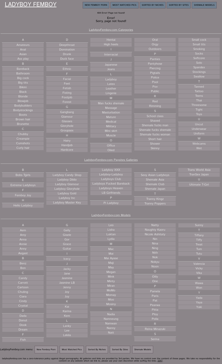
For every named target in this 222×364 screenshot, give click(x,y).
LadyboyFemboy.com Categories (111, 30)
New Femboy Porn (96, 5)
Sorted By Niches (153, 5)
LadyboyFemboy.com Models (111, 215)
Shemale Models (204, 5)
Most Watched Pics (124, 5)
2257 (160, 360)
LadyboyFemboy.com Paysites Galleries (111, 160)
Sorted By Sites (179, 5)
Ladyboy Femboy (30, 5)
